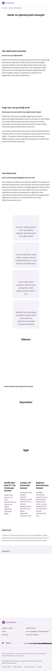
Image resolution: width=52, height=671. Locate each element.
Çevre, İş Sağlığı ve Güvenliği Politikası (37, 631)
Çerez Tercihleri (6, 667)
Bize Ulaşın (5, 635)
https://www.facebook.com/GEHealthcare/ (25, 643)
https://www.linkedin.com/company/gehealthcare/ (34, 643)
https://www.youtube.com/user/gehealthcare (44, 643)
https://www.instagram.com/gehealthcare (29, 643)
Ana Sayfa (4, 8)
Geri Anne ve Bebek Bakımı (15, 8)
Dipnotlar (6, 530)
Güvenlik (39, 667)
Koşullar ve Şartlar (7, 628)
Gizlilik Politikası (30, 628)
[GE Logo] (8, 3)
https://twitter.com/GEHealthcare (39, 643)
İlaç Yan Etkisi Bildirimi (32, 635)
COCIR (4, 631)
